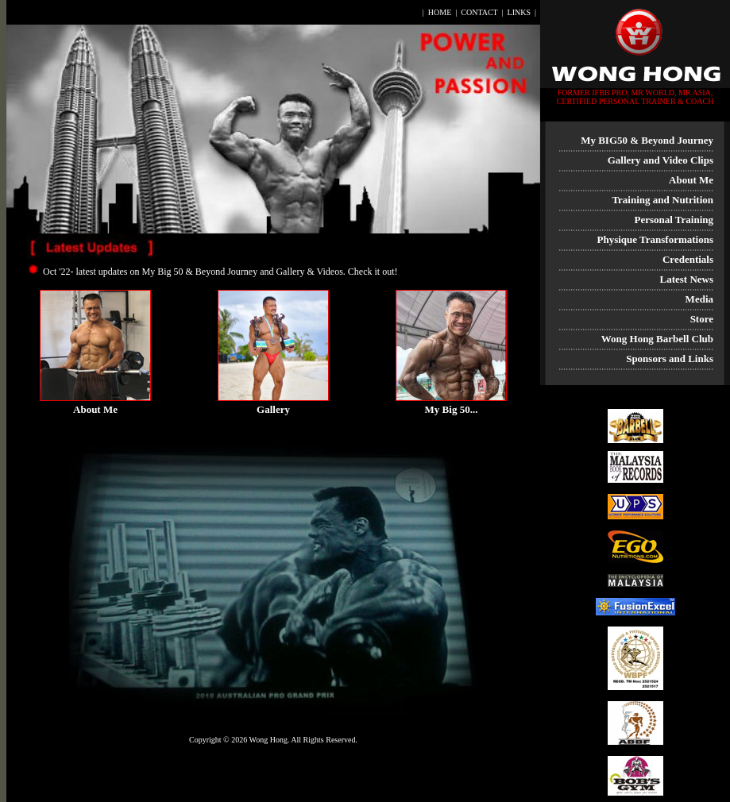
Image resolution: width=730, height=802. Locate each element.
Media (699, 299)
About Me (691, 180)
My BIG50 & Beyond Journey (647, 140)
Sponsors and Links (669, 358)
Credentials (687, 259)
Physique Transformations (655, 239)
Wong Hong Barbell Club (657, 339)
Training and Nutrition (662, 200)
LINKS (519, 12)
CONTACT (479, 12)
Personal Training (673, 220)
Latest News (686, 279)
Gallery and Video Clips (660, 160)
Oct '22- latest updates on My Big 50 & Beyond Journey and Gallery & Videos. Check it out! (220, 271)
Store (701, 319)
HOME (439, 12)
